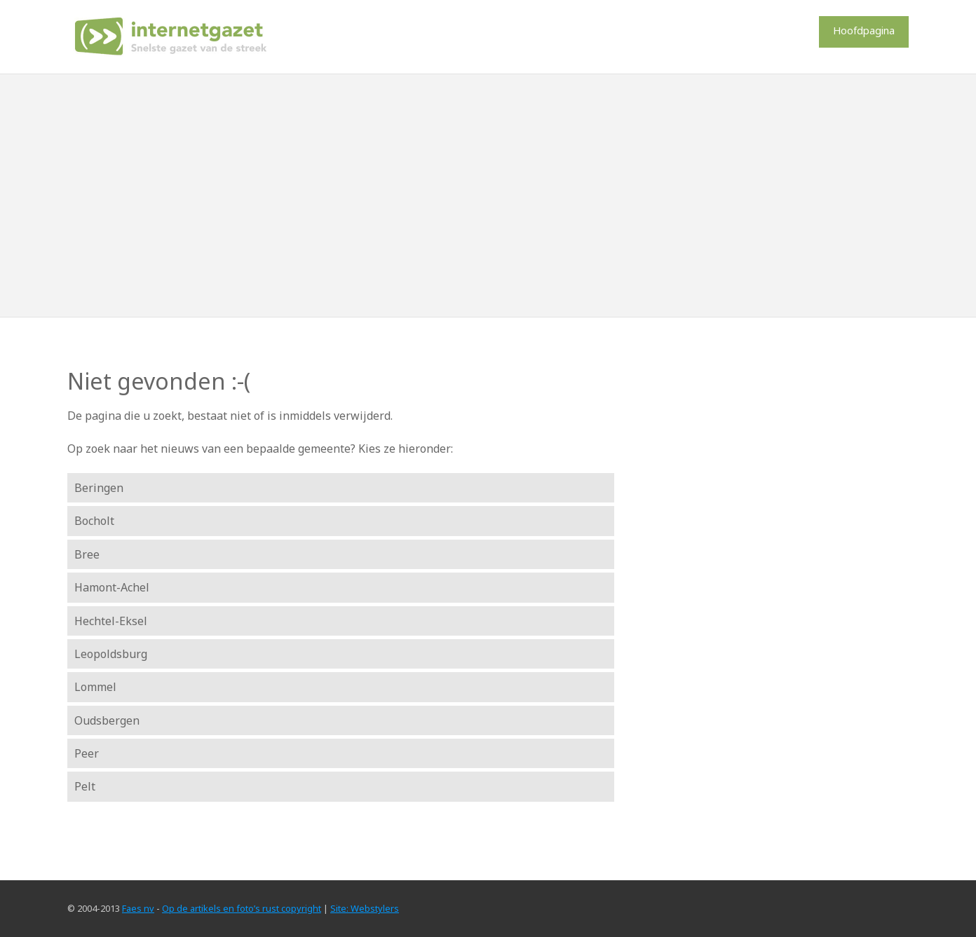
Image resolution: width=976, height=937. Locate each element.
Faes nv (138, 908)
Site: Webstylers (364, 908)
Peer (86, 753)
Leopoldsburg (110, 654)
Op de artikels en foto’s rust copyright (241, 908)
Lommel (95, 687)
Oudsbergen (107, 720)
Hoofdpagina (864, 30)
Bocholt (94, 520)
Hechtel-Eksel (110, 621)
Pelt (84, 786)
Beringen (98, 487)
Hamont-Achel (111, 587)
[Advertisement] (488, 195)
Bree (87, 554)
